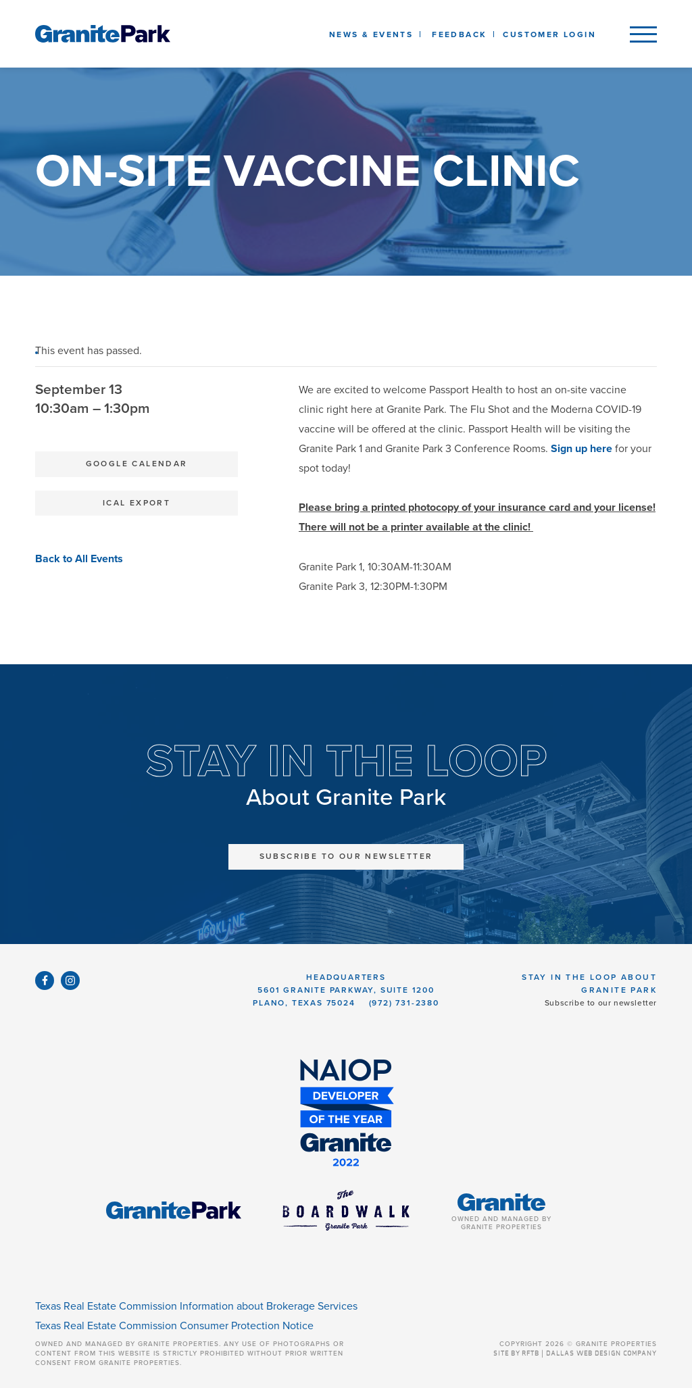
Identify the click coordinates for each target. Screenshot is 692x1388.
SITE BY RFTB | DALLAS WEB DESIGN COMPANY (575, 1353)
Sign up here (581, 448)
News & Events (374, 34)
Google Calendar (137, 463)
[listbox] (459, 34)
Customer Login (549, 34)
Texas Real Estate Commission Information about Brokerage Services (196, 1306)
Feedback (459, 34)
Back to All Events (79, 559)
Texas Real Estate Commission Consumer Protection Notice (174, 1326)
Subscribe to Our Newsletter (346, 856)
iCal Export (136, 502)
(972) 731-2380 (404, 1003)
